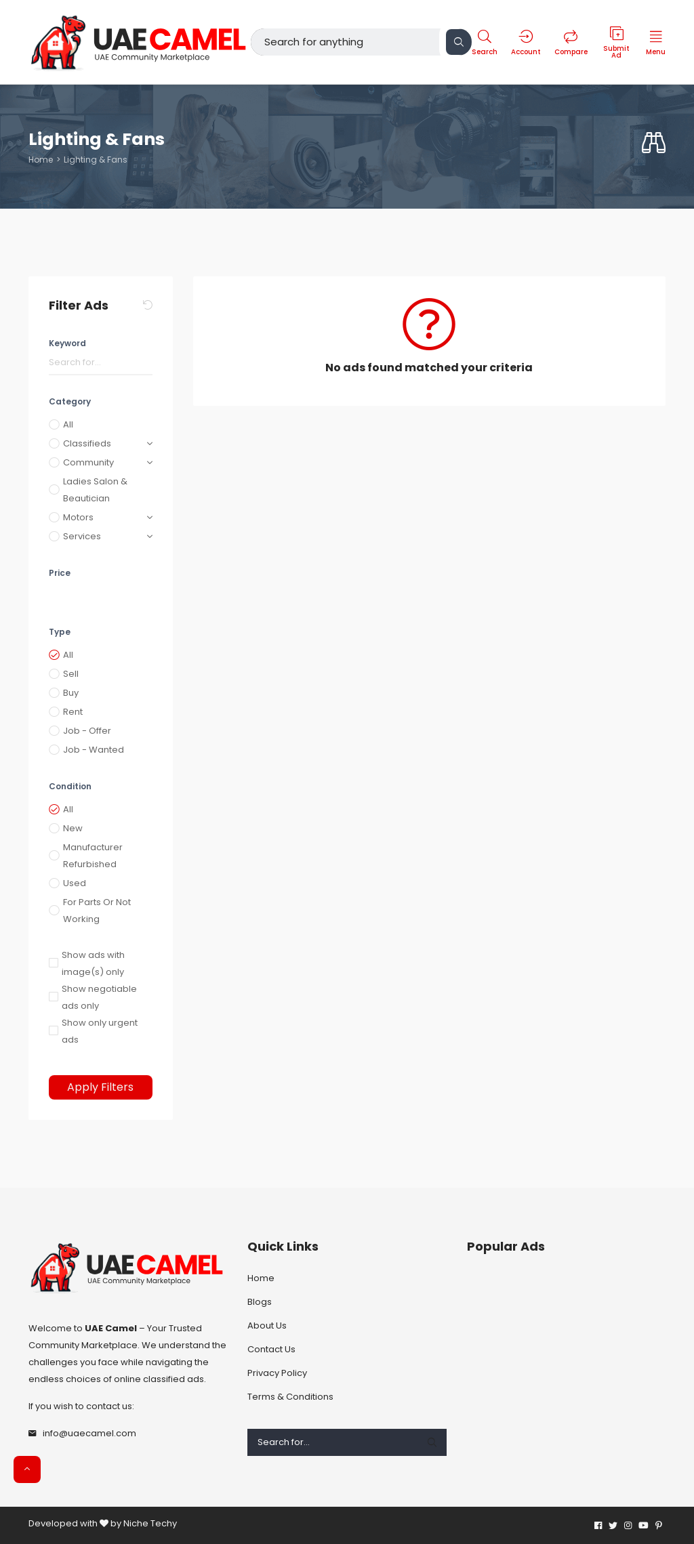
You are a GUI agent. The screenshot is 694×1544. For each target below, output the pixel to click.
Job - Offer (87, 730)
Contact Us (271, 1349)
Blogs (259, 1301)
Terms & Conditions (290, 1396)
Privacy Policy (277, 1372)
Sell (71, 673)
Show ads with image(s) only (93, 963)
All (68, 424)
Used (74, 883)
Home (40, 159)
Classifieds (87, 443)
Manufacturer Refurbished (93, 856)
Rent (73, 711)
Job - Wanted (93, 749)
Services (82, 536)
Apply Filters (100, 1087)
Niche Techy (150, 1523)
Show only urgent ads (100, 1031)
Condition (70, 786)
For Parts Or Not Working (97, 910)
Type (59, 632)
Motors (78, 517)
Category (70, 401)
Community (88, 462)
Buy (71, 692)
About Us (267, 1325)
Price (59, 573)
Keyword (67, 343)
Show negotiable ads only (99, 997)
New (73, 828)
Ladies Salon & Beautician (95, 490)
